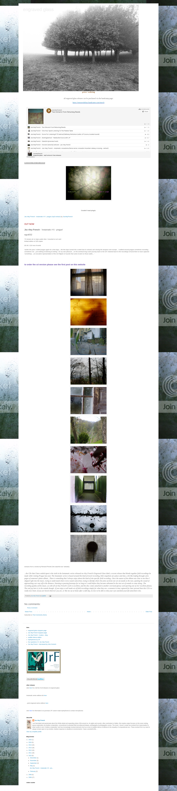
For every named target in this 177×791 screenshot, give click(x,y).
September (33, 763)
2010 (30, 755)
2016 (30, 742)
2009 (30, 774)
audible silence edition (34, 637)
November (33, 760)
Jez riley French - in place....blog (38, 635)
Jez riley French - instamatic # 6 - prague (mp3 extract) (42, 216)
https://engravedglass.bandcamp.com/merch (88, 103)
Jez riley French (40, 720)
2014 (30, 745)
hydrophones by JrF (34, 639)
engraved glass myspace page (37, 630)
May (31, 766)
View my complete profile (33, 731)
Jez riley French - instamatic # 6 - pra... (41, 768)
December (33, 758)
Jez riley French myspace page (37, 633)
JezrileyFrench (68, 216)
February (33, 771)
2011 (30, 753)
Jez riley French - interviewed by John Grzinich (42, 644)
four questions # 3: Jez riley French (38, 642)
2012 (30, 750)
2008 (30, 777)
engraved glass (38, 9)
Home (89, 611)
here (45, 695)
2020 (30, 739)
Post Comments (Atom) (40, 615)
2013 (30, 747)
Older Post (149, 611)
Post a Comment (32, 608)
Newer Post (28, 611)
